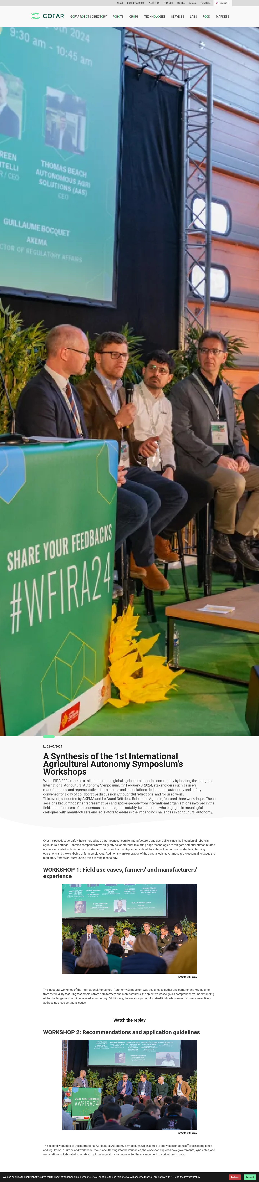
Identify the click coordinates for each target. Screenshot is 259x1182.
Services (177, 16)
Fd (206, 17)
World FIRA (154, 3)
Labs (193, 16)
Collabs (181, 3)
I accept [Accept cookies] (250, 1177)
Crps (133, 17)
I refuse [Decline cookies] (234, 1177)
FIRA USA (168, 3)
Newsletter (206, 3)
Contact (192, 3)
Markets (222, 16)
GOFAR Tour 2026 (135, 3)
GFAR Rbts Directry (88, 17)
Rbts (118, 17)
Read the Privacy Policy (187, 1177)
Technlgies (154, 17)
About (120, 3)
